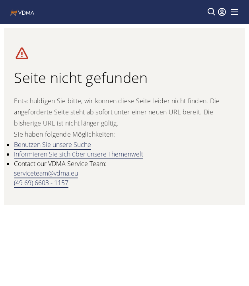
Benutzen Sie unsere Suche (52, 144)
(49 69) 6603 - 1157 (41, 182)
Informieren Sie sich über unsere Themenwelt (78, 154)
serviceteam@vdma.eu (46, 173)
